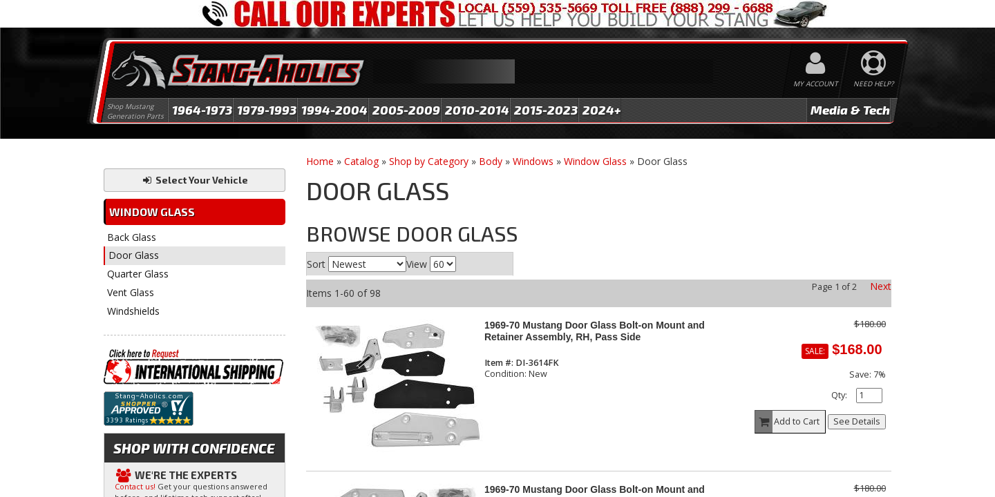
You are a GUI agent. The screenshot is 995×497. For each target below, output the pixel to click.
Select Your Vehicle (194, 180)
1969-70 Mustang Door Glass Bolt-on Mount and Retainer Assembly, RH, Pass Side (594, 331)
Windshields (133, 311)
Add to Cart (787, 422)
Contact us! (135, 486)
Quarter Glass (138, 273)
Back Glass (131, 237)
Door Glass (133, 255)
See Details (856, 421)
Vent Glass (130, 292)
